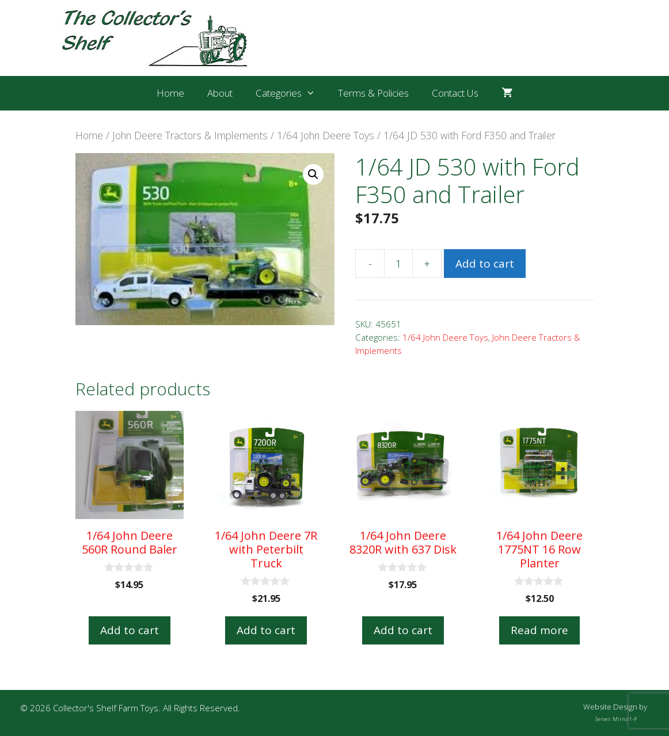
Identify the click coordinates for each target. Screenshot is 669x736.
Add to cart (484, 263)
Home (170, 93)
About (220, 93)
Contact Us (455, 93)
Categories (291, 93)
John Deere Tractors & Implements (190, 135)
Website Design (610, 706)
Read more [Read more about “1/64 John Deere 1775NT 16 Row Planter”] (539, 630)
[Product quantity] (398, 263)
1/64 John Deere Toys (325, 135)
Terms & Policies (373, 93)
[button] (313, 174)
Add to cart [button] (129, 630)
